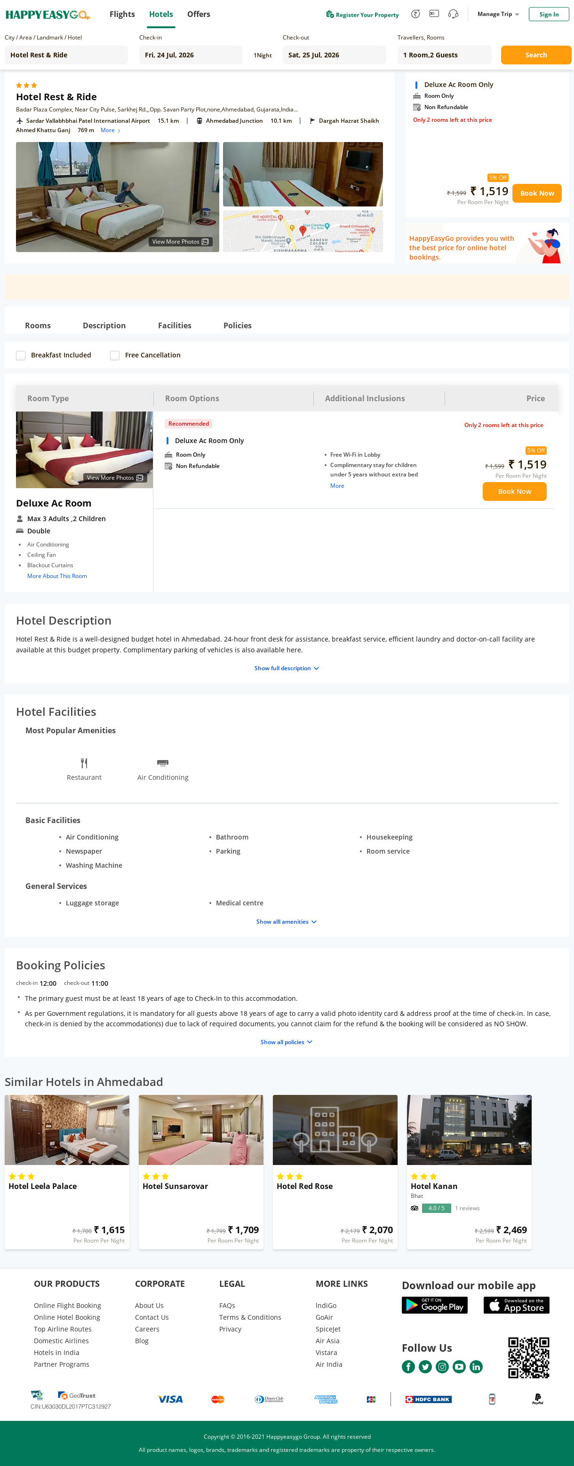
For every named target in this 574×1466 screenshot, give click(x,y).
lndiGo (326, 1305)
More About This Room (57, 576)
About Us (149, 1305)
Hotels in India (57, 1352)
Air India (329, 1364)
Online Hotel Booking (67, 1317)
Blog (142, 1340)
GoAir (324, 1317)
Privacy (230, 1328)
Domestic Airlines (61, 1340)
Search (536, 54)
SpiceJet (328, 1328)
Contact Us (152, 1317)
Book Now (537, 193)
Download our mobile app (469, 1285)
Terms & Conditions (250, 1317)
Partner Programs (61, 1364)
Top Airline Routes (63, 1328)
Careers (147, 1328)
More (111, 130)
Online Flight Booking (67, 1305)
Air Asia (328, 1340)
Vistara (326, 1352)
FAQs (227, 1305)
